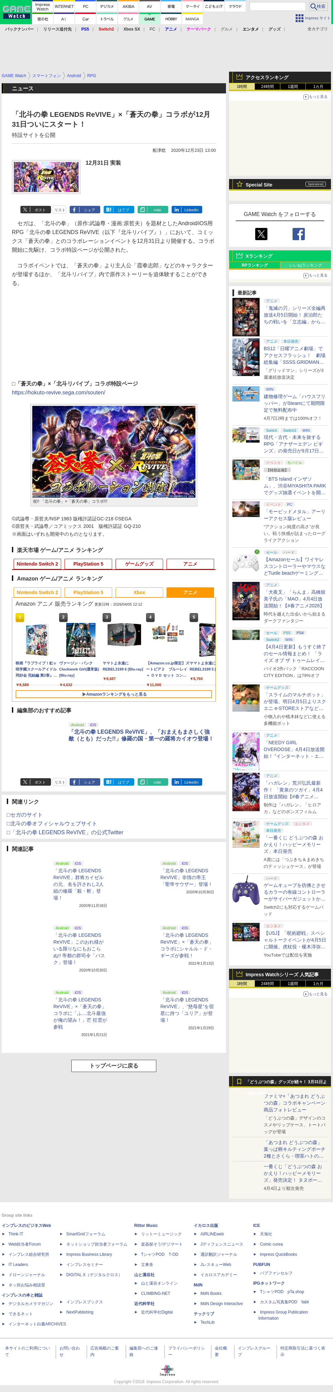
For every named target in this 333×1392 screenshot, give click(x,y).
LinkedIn (192, 210)
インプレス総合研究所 (28, 1254)
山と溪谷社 (144, 1274)
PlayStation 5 (88, 564)
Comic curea (271, 1244)
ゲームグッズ (139, 564)
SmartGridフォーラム (85, 1234)
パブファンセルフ (276, 1273)
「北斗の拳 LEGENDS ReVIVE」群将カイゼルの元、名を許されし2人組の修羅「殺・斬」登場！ (78, 884)
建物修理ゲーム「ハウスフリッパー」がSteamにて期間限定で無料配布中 (295, 403)
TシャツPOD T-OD (159, 1254)
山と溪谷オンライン (159, 1283)
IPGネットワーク (269, 1283)
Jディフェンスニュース (221, 1244)
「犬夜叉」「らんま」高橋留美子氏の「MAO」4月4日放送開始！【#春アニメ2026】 (295, 598)
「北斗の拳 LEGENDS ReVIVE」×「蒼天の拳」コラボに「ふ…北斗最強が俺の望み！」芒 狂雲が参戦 (80, 1013)
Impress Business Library (89, 1254)
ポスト (40, 210)
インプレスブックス (84, 1302)
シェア (89, 210)
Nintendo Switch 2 (37, 564)
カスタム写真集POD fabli (284, 1302)
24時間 (267, 86)
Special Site (259, 185)
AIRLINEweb (212, 1234)
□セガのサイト (25, 815)
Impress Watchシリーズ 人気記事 (282, 974)
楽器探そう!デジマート (162, 1244)
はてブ (123, 210)
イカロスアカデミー (218, 1274)
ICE (256, 1225)
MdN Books (211, 1293)
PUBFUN (261, 1264)
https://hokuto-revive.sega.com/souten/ (58, 392)
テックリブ (204, 1313)
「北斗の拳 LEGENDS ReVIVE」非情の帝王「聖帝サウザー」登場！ (186, 877)
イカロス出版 (206, 1225)
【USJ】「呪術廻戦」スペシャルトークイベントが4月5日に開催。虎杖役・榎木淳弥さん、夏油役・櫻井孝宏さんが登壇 (295, 946)
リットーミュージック (161, 1234)
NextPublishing (79, 1312)
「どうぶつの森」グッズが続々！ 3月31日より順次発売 (286, 1083)
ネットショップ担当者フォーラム (96, 1244)
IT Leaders (18, 1264)
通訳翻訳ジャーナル (218, 1254)
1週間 (293, 86)
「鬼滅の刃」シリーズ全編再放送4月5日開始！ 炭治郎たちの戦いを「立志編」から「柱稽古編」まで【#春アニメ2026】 (295, 321)
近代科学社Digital (157, 1312)
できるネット (20, 1313)
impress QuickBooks (278, 1254)
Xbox (139, 592)
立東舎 (147, 1264)
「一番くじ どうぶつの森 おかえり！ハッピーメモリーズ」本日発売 (293, 844)
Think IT (15, 1234)
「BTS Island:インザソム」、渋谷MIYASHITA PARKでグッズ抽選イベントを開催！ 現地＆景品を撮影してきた (295, 492)
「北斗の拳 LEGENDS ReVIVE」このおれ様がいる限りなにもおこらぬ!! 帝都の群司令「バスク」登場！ (79, 948)
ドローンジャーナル (26, 1274)
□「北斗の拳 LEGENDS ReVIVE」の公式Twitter (65, 832)
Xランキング (259, 256)
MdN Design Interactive (221, 1303)
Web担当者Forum (24, 1244)
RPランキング (255, 265)
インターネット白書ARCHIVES (37, 1324)
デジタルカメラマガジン (30, 1303)
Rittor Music (146, 1225)
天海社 (266, 1234)
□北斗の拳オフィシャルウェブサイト (52, 823)
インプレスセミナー (84, 1264)
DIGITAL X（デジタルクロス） (94, 1274)
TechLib (207, 1322)
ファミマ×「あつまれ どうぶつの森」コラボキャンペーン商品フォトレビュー (295, 1102)
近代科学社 (144, 1303)
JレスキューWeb (215, 1264)
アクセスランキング (267, 77)
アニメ (190, 564)
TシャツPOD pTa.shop (282, 1291)
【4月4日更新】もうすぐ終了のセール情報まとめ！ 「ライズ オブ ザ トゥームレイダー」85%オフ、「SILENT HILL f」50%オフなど (295, 660)
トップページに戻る (113, 1066)
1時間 (242, 86)
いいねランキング (306, 265)
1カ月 (318, 86)
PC (152, 29)
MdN (198, 1285)
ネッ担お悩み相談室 (26, 1285)
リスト (60, 210)
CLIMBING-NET (155, 1293)
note (157, 210)
